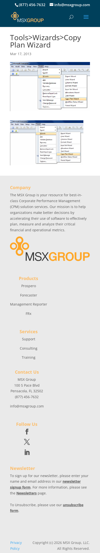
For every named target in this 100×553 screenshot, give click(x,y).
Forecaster (28, 295)
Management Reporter (28, 304)
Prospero (28, 285)
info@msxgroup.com (27, 406)
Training (28, 357)
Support (28, 339)
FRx (28, 313)
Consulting (28, 348)
